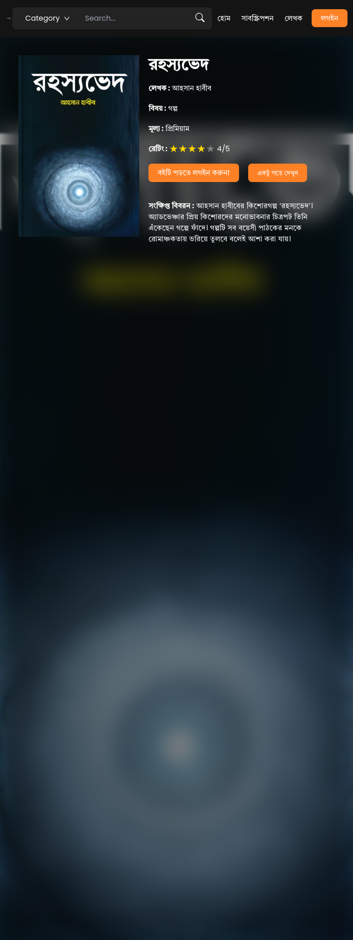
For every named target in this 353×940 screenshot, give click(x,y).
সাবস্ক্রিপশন (257, 18)
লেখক (293, 18)
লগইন (329, 18)
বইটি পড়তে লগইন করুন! (194, 172)
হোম (223, 18)
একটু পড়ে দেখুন (277, 172)
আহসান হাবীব (179, 88)
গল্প (162, 108)
